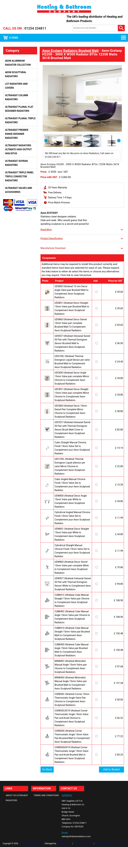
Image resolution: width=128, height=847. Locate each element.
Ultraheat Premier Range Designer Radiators (16, 134)
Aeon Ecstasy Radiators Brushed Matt (70, 51)
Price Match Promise (59, 202)
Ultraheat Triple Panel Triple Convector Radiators (19, 176)
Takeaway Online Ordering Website (110, 843)
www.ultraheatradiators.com (31, 843)
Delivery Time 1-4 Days (60, 197)
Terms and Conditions (46, 795)
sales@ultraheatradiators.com (76, 836)
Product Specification (51, 238)
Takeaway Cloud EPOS (83, 843)
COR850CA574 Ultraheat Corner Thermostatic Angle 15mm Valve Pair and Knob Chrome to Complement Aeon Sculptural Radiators (71, 718)
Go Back (47, 769)
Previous (46, 140)
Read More (46, 229)
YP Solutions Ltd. (64, 843)
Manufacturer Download (53, 248)
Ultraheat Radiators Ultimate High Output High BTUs (18, 149)
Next (119, 140)
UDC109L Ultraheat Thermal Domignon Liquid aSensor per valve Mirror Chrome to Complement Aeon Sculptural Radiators (69, 466)
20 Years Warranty (57, 187)
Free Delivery (55, 192)
